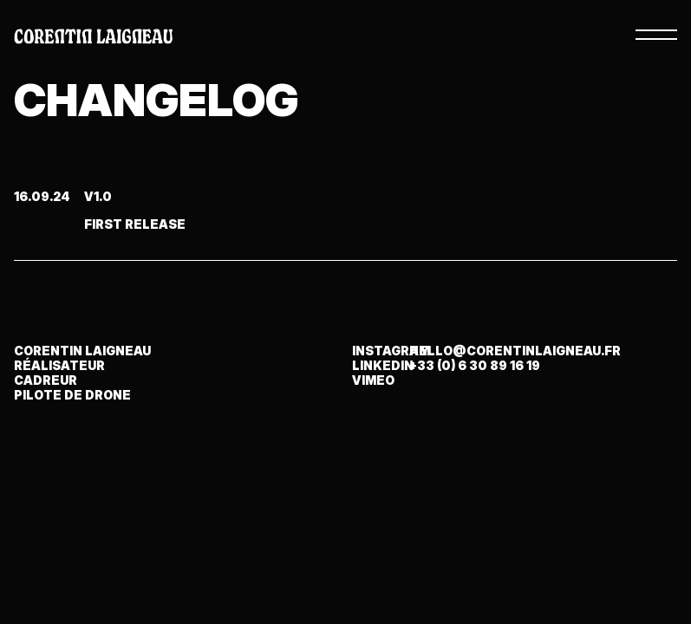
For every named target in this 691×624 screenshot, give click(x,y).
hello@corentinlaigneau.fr (515, 350)
